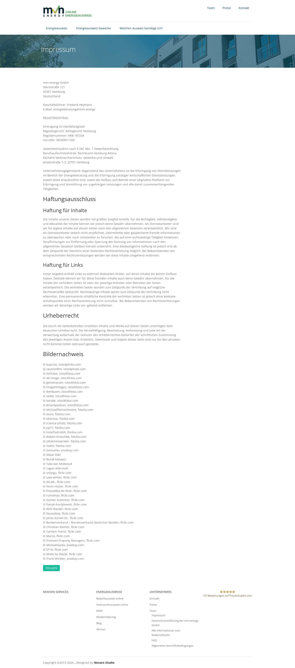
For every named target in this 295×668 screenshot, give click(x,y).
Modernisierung (106, 617)
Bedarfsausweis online (109, 598)
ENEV (99, 611)
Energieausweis (56, 28)
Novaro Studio (104, 663)
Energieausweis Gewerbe (93, 28)
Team (211, 8)
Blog (99, 623)
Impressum (159, 615)
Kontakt (244, 8)
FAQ (154, 640)
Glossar (100, 629)
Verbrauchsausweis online (112, 604)
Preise (226, 8)
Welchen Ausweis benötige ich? (141, 28)
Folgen (51, 568)
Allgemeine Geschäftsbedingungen (173, 645)
